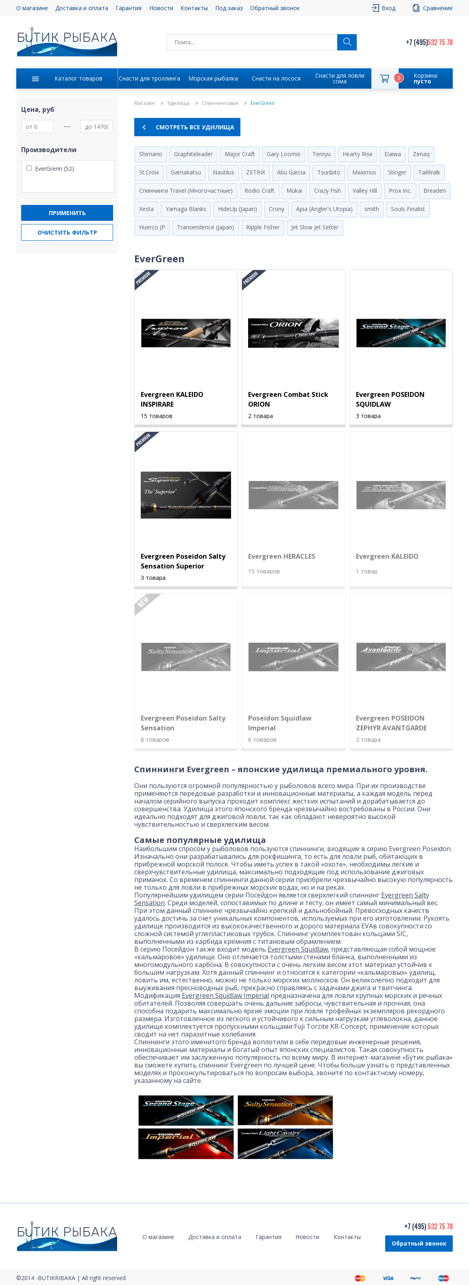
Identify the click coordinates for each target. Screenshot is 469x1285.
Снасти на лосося (276, 78)
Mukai (294, 190)
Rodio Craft (259, 190)
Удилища (178, 103)
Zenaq (421, 154)
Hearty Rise (357, 154)
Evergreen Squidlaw (298, 949)
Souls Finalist (408, 209)
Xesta (146, 209)
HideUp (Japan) (237, 209)
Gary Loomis (284, 154)
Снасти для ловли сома (339, 78)
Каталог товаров (79, 78)
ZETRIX (255, 172)
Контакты (194, 8)
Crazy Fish (327, 190)
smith (371, 209)
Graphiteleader (193, 154)
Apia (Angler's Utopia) (324, 209)
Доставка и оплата (81, 8)
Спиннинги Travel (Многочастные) (186, 190)
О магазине (32, 8)
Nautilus (223, 172)
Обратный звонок (275, 8)
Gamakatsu (186, 172)
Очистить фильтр (67, 232)
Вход (388, 8)
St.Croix (149, 172)
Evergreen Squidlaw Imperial (225, 995)
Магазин (144, 103)
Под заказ (229, 8)
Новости (161, 8)
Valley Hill (365, 190)
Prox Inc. (400, 190)
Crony (276, 209)
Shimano (150, 154)
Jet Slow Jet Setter (314, 227)
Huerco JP (152, 227)
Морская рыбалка (213, 78)
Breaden (434, 190)
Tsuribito (328, 172)
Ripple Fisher (262, 227)
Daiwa (392, 154)
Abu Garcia (291, 172)
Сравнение (438, 8)
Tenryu (321, 154)
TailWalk (429, 172)
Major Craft (240, 154)
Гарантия (129, 8)
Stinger (397, 172)
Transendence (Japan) (205, 227)
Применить (67, 213)
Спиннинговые (220, 103)
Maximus (364, 172)
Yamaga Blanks (186, 209)
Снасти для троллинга (149, 78)
